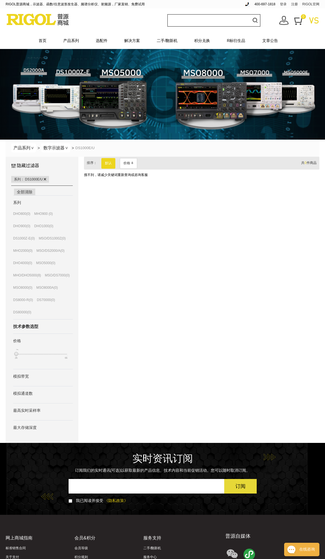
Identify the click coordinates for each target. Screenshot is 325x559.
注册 (294, 4)
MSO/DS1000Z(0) (52, 238)
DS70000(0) (46, 300)
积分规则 (81, 557)
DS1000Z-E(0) (24, 238)
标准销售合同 (16, 548)
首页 (42, 40)
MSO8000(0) (22, 288)
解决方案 (132, 40)
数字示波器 (56, 147)
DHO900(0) (21, 226)
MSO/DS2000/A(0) (50, 251)
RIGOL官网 (310, 4)
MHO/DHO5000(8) (27, 275)
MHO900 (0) (43, 214)
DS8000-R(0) (23, 300)
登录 (283, 4)
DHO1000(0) (43, 226)
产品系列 (71, 40)
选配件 (101, 40)
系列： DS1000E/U (30, 179)
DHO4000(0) (22, 263)
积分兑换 (202, 40)
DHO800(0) (21, 214)
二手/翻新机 (167, 40)
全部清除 (24, 192)
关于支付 (12, 557)
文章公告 (270, 40)
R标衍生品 (236, 40)
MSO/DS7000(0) (57, 275)
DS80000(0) (22, 312)
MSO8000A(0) (47, 288)
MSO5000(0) (45, 263)
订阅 (240, 486)
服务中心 (150, 557)
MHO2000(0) (22, 251)
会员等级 (81, 548)
